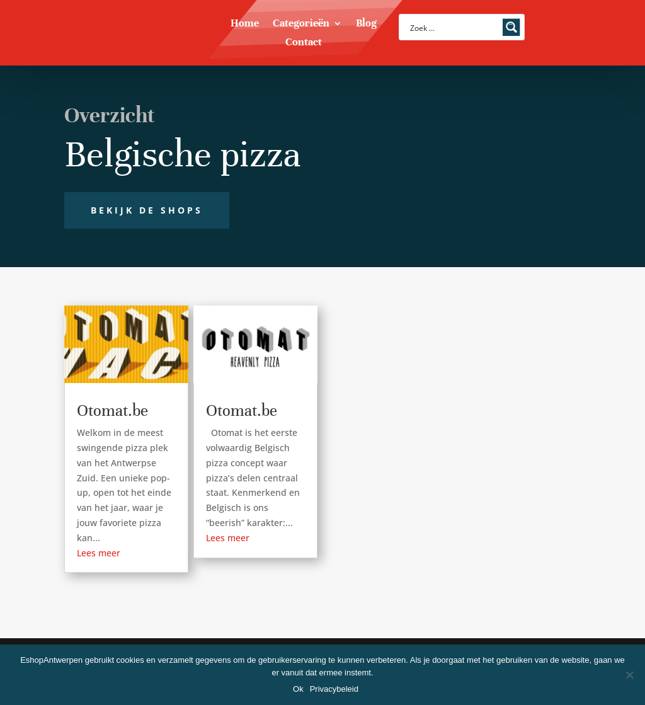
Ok (298, 689)
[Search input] (453, 27)
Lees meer (98, 553)
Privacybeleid (334, 689)
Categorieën (301, 24)
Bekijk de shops (147, 210)
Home (245, 24)
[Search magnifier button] (511, 27)
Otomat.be (112, 410)
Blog (366, 24)
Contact (303, 43)
